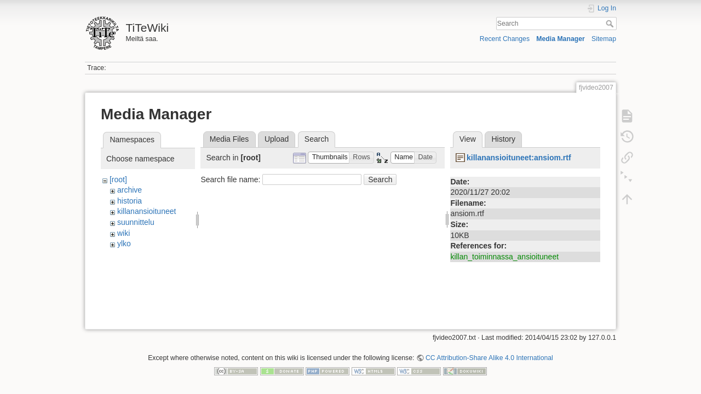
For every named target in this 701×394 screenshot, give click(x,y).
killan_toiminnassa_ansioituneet (504, 256)
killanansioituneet (146, 211)
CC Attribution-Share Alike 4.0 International (489, 353)
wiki (123, 233)
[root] (118, 179)
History (503, 139)
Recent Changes (505, 39)
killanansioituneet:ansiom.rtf (519, 157)
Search (611, 23)
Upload (277, 139)
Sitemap (603, 39)
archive (129, 190)
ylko (124, 243)
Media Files (229, 139)
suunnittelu (135, 222)
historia (129, 200)
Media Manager (560, 39)
